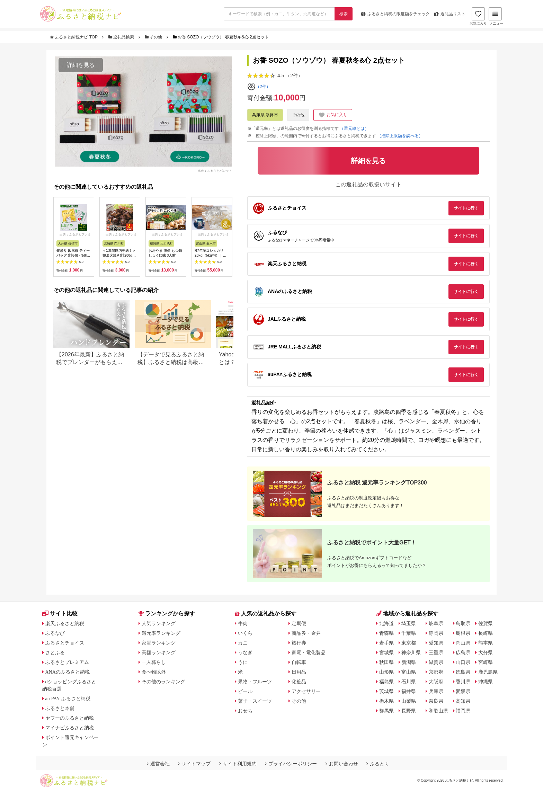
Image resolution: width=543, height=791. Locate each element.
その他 (154, 37)
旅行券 (299, 642)
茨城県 (386, 691)
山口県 (463, 662)
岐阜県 (436, 623)
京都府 (436, 671)
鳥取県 (463, 623)
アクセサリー (306, 691)
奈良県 (436, 701)
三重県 (436, 652)
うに (243, 662)
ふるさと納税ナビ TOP (74, 37)
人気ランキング (159, 623)
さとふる (55, 652)
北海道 (386, 623)
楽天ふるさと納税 (64, 623)
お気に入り (478, 16)
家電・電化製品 (309, 652)
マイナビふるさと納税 (69, 727)
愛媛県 (463, 691)
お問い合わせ (342, 763)
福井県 (408, 691)
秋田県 (386, 662)
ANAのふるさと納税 (67, 671)
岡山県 (463, 642)
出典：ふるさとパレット (215, 170)
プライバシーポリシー (291, 763)
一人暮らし (154, 662)
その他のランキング (163, 681)
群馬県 (386, 710)
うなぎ (245, 652)
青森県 (386, 633)
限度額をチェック (395, 13)
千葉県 (408, 633)
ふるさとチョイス (64, 642)
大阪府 (436, 681)
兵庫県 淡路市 (265, 115)
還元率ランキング (161, 633)
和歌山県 (438, 710)
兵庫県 (436, 691)
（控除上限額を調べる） (400, 135)
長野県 (408, 710)
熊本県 (485, 642)
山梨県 (408, 701)
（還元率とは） (354, 128)
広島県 (463, 652)
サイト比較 (60, 613)
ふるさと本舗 (59, 708)
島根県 (463, 633)
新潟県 (408, 662)
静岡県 (436, 633)
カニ (243, 642)
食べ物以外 (154, 671)
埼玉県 (408, 623)
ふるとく (377, 763)
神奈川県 (411, 652)
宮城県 (386, 652)
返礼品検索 (121, 37)
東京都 (408, 642)
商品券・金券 (306, 633)
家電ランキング (159, 642)
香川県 (463, 681)
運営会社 (158, 763)
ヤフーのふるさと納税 (69, 718)
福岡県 (463, 710)
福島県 (386, 681)
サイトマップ (194, 763)
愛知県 (436, 642)
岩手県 (386, 642)
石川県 (408, 681)
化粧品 (299, 681)
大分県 (485, 652)
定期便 (299, 623)
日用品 (299, 671)
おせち (245, 710)
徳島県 (463, 671)
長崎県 (485, 633)
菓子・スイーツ (255, 701)
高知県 (463, 701)
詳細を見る (81, 65)
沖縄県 (485, 681)
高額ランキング (159, 652)
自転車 (299, 662)
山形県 (386, 671)
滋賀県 (436, 662)
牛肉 (243, 623)
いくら (245, 633)
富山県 (408, 671)
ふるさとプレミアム (67, 662)
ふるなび (55, 633)
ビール (245, 691)
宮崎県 (485, 662)
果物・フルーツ (255, 681)
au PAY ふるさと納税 (68, 698)
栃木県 (386, 701)
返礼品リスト (449, 14)
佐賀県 (485, 623)
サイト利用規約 (238, 763)
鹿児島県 (488, 671)
